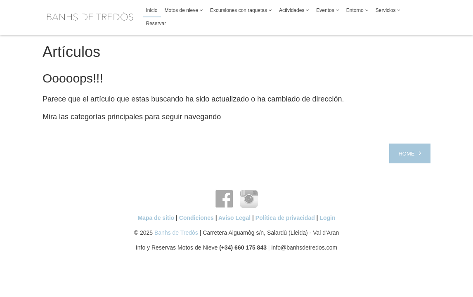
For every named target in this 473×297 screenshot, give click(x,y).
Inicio (152, 10)
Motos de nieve (181, 10)
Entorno (355, 10)
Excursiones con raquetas (238, 10)
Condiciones (196, 217)
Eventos (325, 10)
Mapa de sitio (155, 217)
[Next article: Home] (409, 153)
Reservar (156, 23)
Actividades (291, 10)
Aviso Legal (234, 217)
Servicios (386, 10)
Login (327, 217)
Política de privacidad (285, 217)
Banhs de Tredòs (176, 232)
